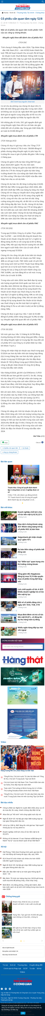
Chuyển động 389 (35, 965)
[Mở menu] (2, 1)
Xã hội (3, 847)
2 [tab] (24, 941)
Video (3, 742)
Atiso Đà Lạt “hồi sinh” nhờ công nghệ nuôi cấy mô (22, 814)
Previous (3, 941)
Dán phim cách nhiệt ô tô (10, 951)
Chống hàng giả (13, 896)
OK (23, 1013)
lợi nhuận (25, 448)
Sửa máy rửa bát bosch (9, 955)
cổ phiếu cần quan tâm (10, 448)
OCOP (25, 968)
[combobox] (22, 646)
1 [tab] (23, 503)
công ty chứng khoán (10, 452)
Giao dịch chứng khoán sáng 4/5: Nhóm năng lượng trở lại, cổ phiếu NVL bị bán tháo (30, 526)
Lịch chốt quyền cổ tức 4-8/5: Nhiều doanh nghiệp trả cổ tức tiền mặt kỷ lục (31, 591)
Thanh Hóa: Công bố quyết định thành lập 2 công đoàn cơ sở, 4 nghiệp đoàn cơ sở (23, 490)
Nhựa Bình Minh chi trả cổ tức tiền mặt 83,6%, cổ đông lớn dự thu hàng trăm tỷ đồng (30, 617)
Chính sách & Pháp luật (12, 968)
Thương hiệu (22, 965)
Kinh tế (12, 13)
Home (5, 13)
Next (42, 941)
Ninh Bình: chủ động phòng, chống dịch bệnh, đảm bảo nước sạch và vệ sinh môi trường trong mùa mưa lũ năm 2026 (23, 887)
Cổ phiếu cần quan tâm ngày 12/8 (21, 18)
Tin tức (5, 965)
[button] (43, 1)
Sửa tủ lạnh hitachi (8, 948)
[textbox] (22, 646)
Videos (22, 972)
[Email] (10, 989)
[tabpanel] (23, 484)
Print (5, 442)
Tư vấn (32, 968)
